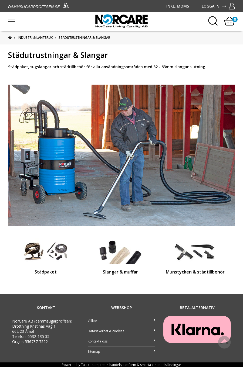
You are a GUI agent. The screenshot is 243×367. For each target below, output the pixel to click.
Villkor (121, 320)
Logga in (218, 6)
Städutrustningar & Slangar (84, 37)
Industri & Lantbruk (35, 37)
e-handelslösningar (166, 364)
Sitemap (121, 351)
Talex (85, 364)
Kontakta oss (121, 341)
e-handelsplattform (121, 364)
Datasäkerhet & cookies (121, 331)
